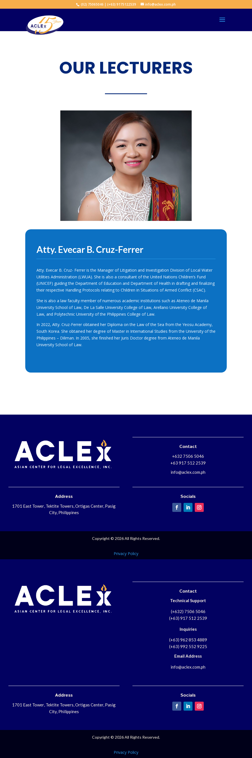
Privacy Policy (126, 553)
